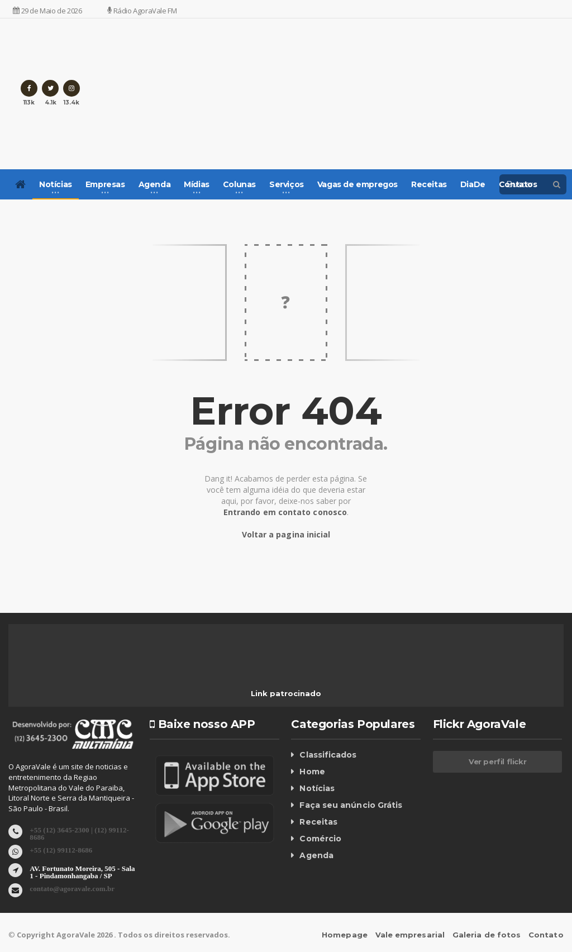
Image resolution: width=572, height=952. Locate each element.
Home (312, 772)
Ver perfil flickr (497, 761)
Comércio (320, 839)
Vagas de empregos (357, 184)
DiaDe (472, 184)
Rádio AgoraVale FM (142, 10)
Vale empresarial (411, 934)
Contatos (518, 184)
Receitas (429, 184)
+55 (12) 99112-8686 (61, 849)
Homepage (346, 934)
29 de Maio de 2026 (47, 10)
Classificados (327, 755)
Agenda (316, 855)
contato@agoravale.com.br (71, 888)
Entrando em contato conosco (285, 512)
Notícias (316, 788)
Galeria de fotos (487, 934)
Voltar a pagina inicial (286, 534)
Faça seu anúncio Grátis (350, 805)
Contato (546, 934)
